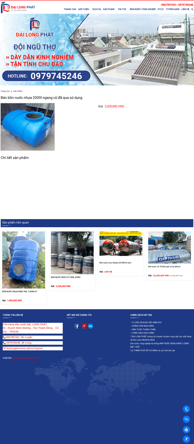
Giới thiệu (83, 9)
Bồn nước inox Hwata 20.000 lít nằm (115, 263)
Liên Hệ (185, 9)
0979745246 (14, 342)
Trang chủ (70, 9)
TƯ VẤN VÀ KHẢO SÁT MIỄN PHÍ (146, 322)
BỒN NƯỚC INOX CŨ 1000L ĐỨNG (65, 277)
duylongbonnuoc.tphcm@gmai (24, 348)
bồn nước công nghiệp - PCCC (147, 9)
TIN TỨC (122, 9)
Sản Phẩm (108, 9)
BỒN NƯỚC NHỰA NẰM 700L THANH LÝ (19, 291)
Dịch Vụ (96, 9)
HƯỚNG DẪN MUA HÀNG (142, 326)
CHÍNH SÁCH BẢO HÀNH (143, 333)
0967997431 (13, 337)
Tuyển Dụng (173, 9)
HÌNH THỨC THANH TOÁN (143, 329)
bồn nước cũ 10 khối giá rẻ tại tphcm (164, 266)
